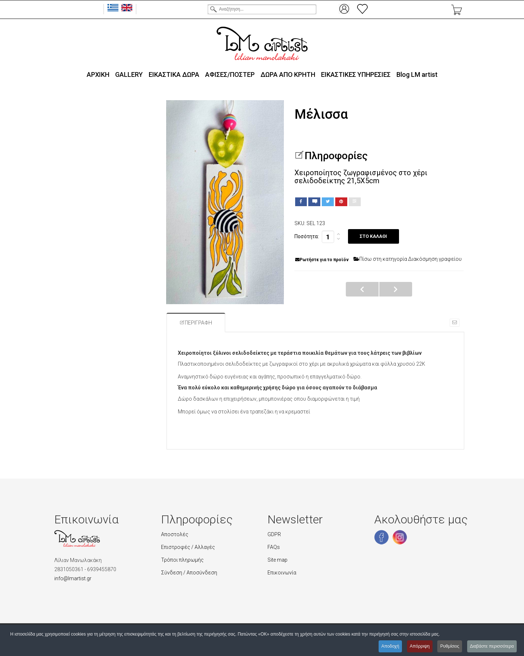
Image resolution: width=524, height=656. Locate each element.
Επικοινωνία (281, 573)
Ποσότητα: (306, 236)
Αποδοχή (390, 646)
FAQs (273, 547)
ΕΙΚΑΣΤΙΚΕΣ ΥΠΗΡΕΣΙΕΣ (356, 74)
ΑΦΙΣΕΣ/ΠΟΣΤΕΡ (230, 74)
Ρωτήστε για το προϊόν (322, 259)
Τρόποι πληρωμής (182, 560)
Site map (277, 560)
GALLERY (129, 74)
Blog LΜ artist (417, 74)
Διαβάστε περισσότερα (492, 646)
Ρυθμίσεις (449, 646)
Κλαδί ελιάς (362, 289)
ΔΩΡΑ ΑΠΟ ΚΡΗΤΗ (288, 74)
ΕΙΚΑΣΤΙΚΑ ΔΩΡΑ (174, 74)
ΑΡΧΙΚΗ (98, 74)
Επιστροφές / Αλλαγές (188, 547)
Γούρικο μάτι (395, 289)
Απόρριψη (420, 646)
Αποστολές (174, 534)
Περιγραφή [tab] (196, 323)
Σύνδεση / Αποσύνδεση (189, 573)
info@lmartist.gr (72, 578)
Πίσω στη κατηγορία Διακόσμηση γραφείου (407, 259)
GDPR (274, 534)
